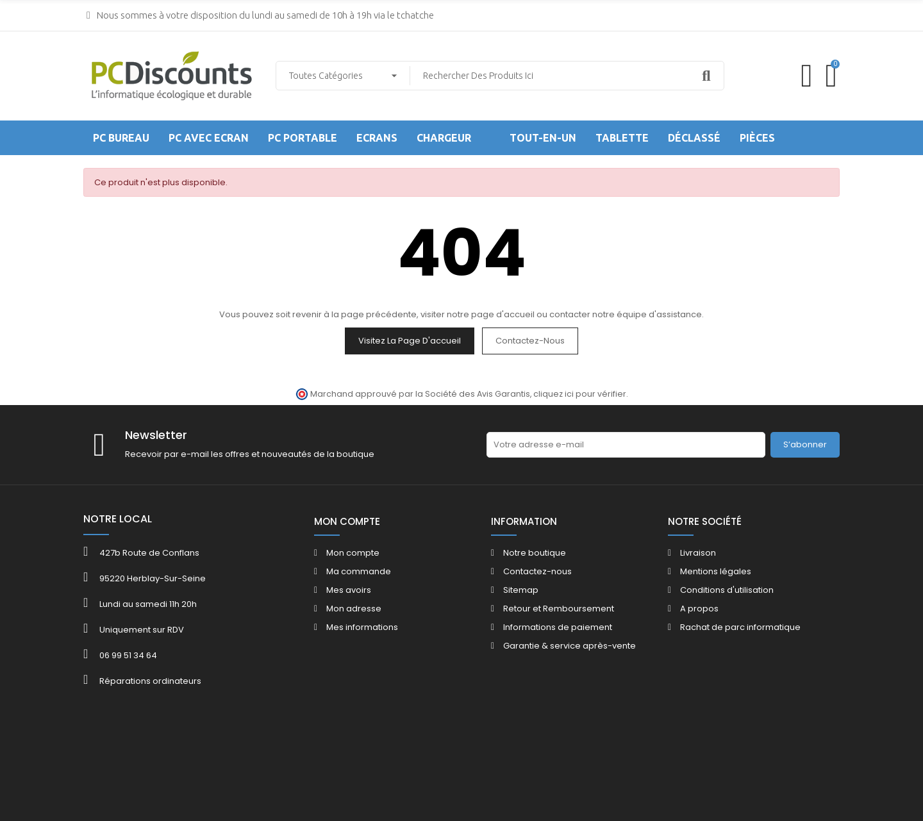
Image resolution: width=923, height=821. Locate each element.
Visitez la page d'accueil (409, 341)
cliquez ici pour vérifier (579, 393)
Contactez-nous (530, 341)
